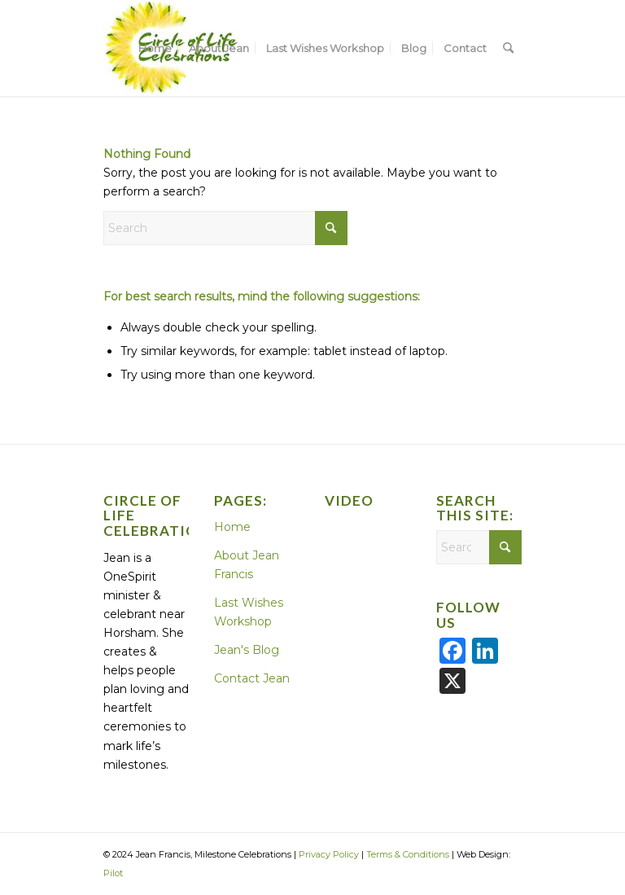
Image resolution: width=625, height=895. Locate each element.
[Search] (508, 48)
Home (232, 527)
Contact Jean (252, 678)
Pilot (113, 873)
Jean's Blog (246, 650)
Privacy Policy (329, 854)
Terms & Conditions (407, 854)
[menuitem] (155, 48)
